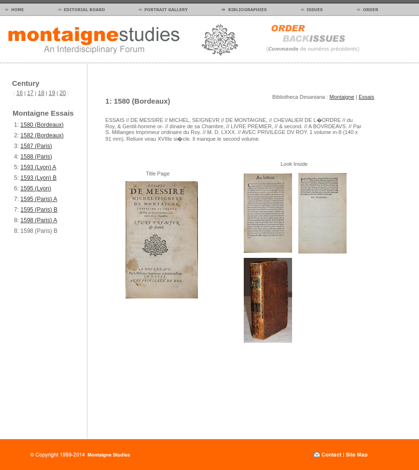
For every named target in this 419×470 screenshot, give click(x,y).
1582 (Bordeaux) (41, 135)
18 (41, 93)
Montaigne (342, 97)
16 (19, 93)
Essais (366, 97)
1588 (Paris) (36, 156)
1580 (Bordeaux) (41, 124)
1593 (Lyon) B (38, 178)
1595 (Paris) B (38, 209)
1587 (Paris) (36, 146)
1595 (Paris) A (38, 199)
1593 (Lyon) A (38, 167)
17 (30, 93)
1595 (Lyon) (35, 188)
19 (52, 93)
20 (62, 93)
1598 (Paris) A (38, 220)
